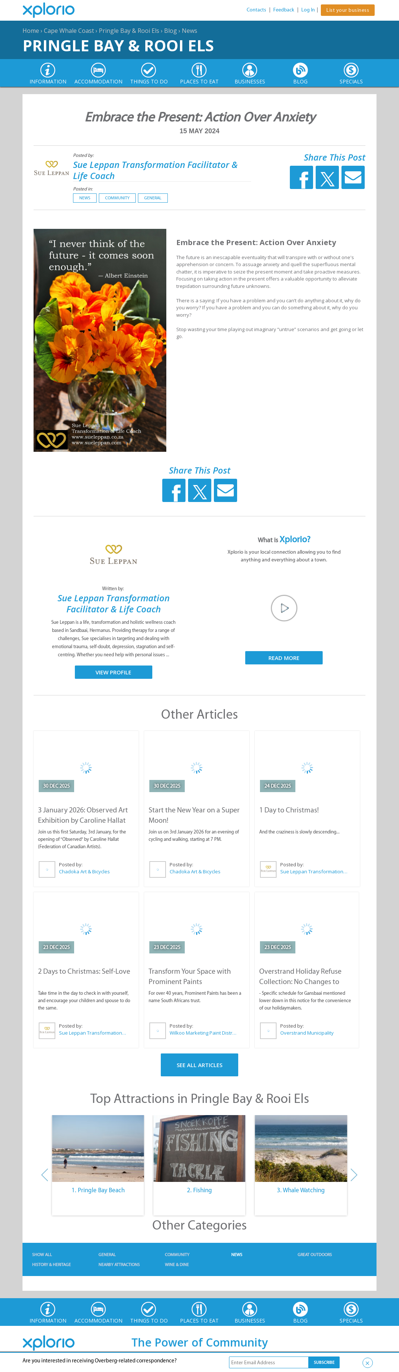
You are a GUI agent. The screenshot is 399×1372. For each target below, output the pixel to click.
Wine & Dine (177, 1264)
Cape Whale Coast (69, 31)
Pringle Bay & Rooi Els (129, 31)
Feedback (283, 10)
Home (30, 31)
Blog (170, 31)
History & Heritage (51, 1264)
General (153, 197)
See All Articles (199, 1065)
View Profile (113, 672)
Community (117, 197)
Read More (283, 657)
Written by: (113, 588)
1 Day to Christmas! (289, 809)
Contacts (256, 10)
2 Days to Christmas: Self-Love (84, 971)
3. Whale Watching (301, 1190)
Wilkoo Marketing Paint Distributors (203, 1032)
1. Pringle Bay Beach (98, 1190)
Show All (42, 1254)
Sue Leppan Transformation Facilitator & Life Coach (155, 170)
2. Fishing (199, 1190)
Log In (308, 10)
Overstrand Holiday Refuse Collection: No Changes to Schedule (300, 981)
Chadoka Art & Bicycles (84, 871)
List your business (347, 10)
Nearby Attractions (119, 1264)
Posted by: (84, 155)
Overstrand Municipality (307, 1032)
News (189, 31)
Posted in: (83, 189)
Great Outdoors (315, 1254)
